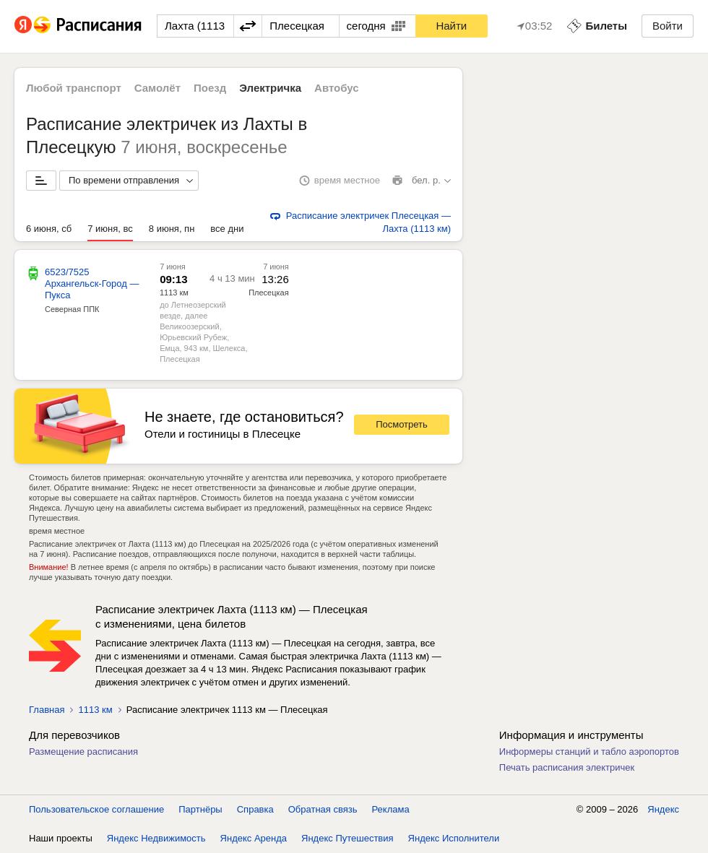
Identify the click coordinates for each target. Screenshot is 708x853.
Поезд (210, 88)
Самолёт (157, 88)
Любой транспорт (73, 88)
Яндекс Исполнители (454, 838)
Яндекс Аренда (253, 838)
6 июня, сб (49, 228)
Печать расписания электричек (566, 767)
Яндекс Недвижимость (156, 838)
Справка (255, 809)
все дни (226, 228)
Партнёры (200, 809)
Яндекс (663, 809)
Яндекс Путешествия (347, 838)
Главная (46, 709)
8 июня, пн (172, 228)
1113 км (95, 709)
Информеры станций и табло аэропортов (589, 751)
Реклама (391, 809)
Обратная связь (323, 809)
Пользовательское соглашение (96, 809)
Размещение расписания (83, 751)
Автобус (336, 88)
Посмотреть (402, 424)
